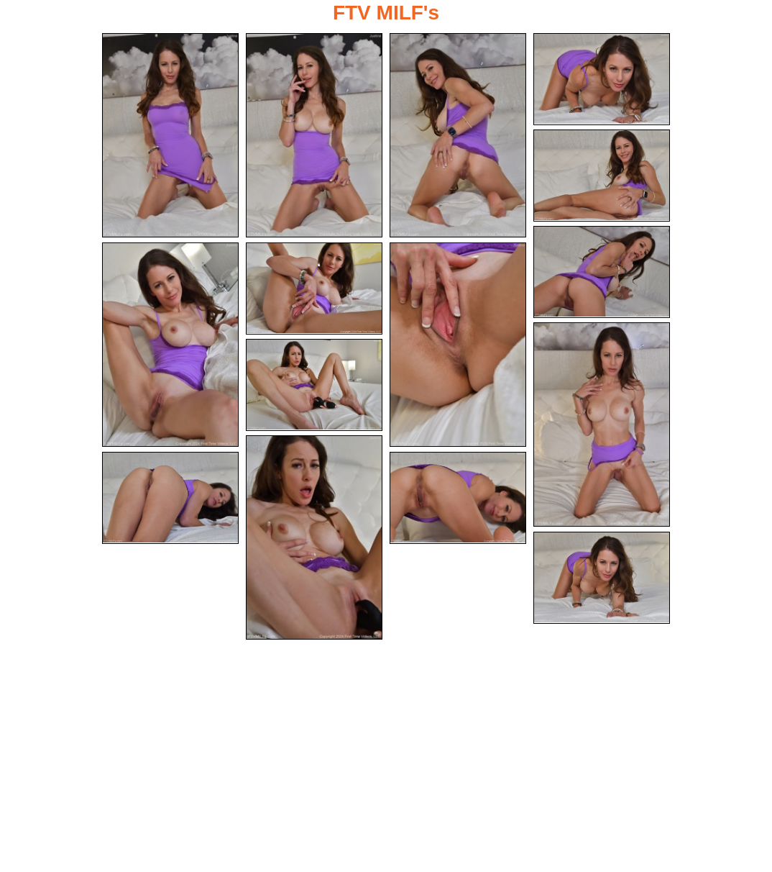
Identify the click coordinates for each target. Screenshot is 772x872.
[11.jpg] (314, 385)
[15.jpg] (601, 578)
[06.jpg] (601, 272)
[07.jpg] (170, 344)
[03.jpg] (458, 135)
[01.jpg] (170, 135)
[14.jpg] (458, 498)
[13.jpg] (170, 498)
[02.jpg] (314, 135)
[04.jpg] (601, 79)
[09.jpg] (458, 344)
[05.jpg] (601, 176)
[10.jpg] (601, 424)
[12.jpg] (314, 537)
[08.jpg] (314, 288)
